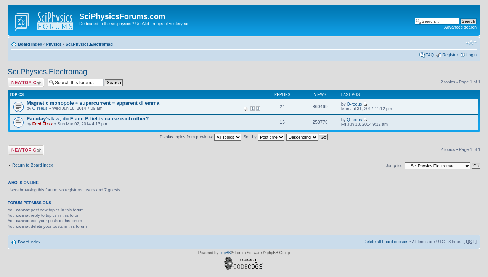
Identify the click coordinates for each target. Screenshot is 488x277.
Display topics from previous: (200, 136)
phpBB (225, 253)
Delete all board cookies (385, 241)
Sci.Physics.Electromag (89, 44)
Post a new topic (26, 82)
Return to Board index (32, 165)
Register (450, 55)
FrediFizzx (42, 124)
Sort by (263, 136)
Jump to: (394, 165)
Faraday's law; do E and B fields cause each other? (88, 119)
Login (471, 55)
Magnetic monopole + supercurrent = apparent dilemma (93, 103)
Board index (30, 44)
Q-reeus (40, 108)
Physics (54, 44)
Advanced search (460, 27)
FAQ (429, 55)
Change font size (471, 42)
